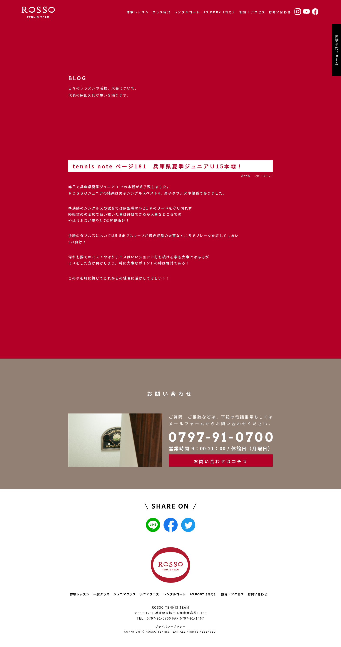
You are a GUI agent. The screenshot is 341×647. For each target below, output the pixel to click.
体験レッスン (138, 12)
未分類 (246, 176)
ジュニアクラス (125, 594)
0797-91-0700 (159, 618)
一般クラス (101, 594)
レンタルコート (187, 12)
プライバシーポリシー (170, 626)
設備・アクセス (252, 12)
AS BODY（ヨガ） (220, 12)
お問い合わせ (280, 12)
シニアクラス (149, 594)
